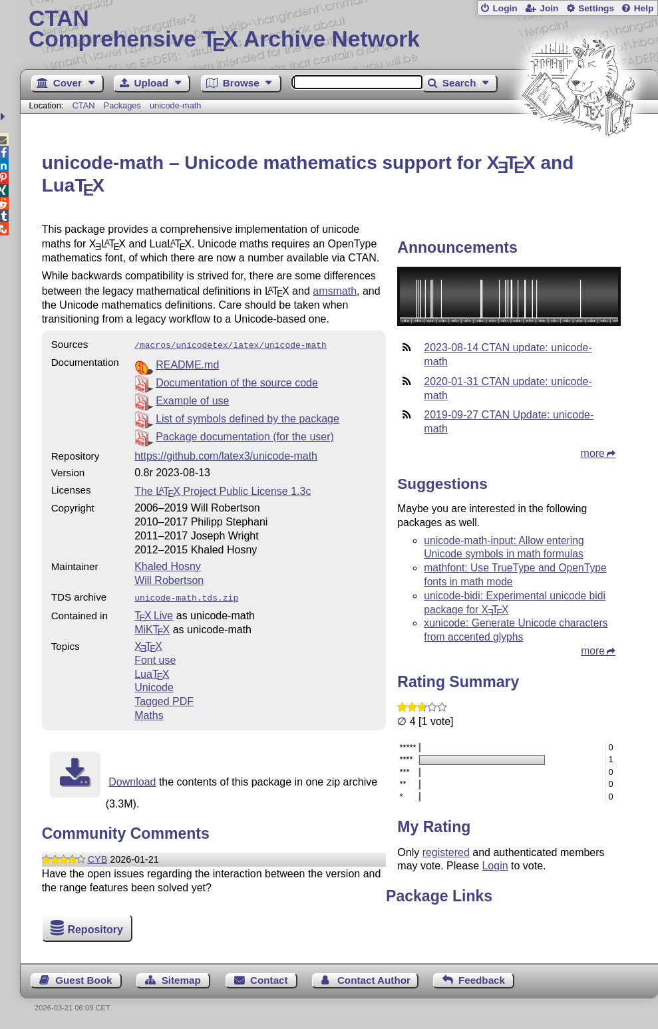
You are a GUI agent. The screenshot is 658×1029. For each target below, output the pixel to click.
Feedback (481, 980)
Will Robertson (169, 579)
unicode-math (176, 105)
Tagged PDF (164, 698)
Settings (596, 8)
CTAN (84, 105)
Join (549, 8)
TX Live (153, 613)
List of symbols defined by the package (247, 417)
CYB (98, 856)
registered (446, 852)
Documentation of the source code (237, 381)
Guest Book (83, 980)
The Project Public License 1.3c (222, 490)
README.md (187, 363)
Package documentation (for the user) (245, 435)
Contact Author (374, 980)
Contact (269, 980)
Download (132, 779)
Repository (95, 929)
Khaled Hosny (167, 565)
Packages (124, 105)
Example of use (192, 399)
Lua (151, 671)
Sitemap (181, 980)
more (593, 453)
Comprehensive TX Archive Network (339, 30)
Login (504, 8)
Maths (149, 712)
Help (644, 8)
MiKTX (152, 627)
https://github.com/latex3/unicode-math (225, 454)
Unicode (154, 684)
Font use (155, 657)
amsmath (335, 291)
